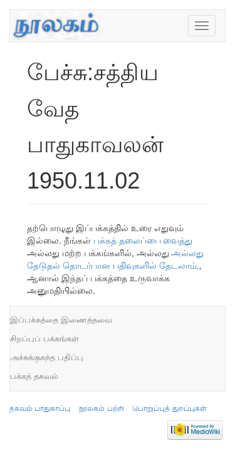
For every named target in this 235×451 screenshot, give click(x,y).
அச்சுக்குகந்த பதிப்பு (46, 357)
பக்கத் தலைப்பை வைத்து (143, 241)
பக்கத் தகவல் (34, 376)
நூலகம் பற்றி (101, 408)
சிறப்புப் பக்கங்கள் (44, 338)
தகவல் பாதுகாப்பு (39, 408)
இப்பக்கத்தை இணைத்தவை (61, 319)
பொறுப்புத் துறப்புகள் (169, 408)
